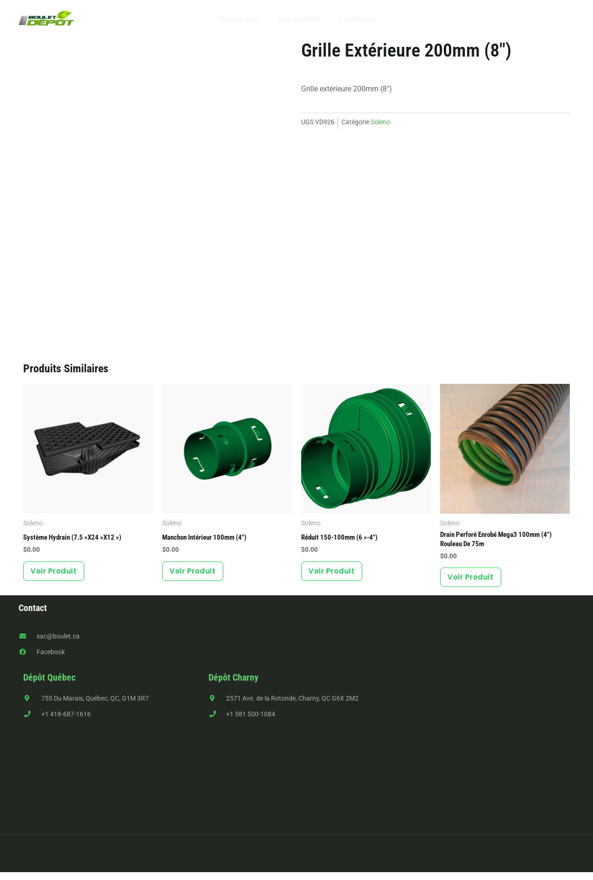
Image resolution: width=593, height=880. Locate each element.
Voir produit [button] (58, 574)
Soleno (380, 122)
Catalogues (353, 19)
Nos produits (243, 19)
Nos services (299, 19)
